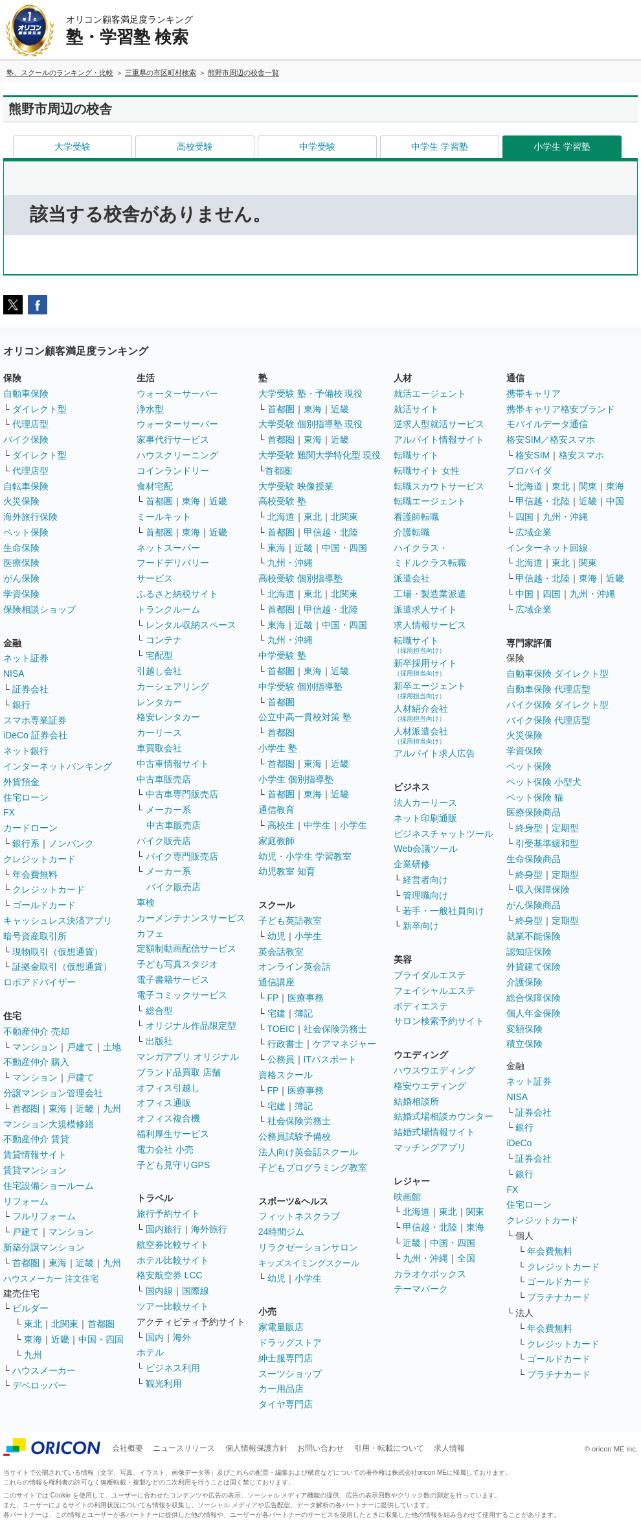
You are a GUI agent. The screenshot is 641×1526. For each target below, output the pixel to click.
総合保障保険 (533, 997)
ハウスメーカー (44, 1370)
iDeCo (519, 1143)
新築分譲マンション (44, 1247)
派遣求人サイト (425, 609)
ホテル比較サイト (173, 1260)
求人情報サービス (430, 625)
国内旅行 (164, 1229)
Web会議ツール (426, 848)
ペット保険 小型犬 (543, 782)
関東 (475, 1211)
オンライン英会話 (294, 966)
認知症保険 (529, 951)
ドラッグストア (290, 1342)
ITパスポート (330, 1059)
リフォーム (26, 1201)
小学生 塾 (277, 748)
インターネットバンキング (57, 766)
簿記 (304, 1013)
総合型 (159, 1010)
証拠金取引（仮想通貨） (62, 966)
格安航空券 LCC (170, 1275)
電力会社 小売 (165, 1149)
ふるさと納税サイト (177, 594)
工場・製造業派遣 (430, 594)
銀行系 (25, 843)
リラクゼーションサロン (308, 1247)
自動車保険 (26, 393)
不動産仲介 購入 (36, 1062)
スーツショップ (290, 1373)
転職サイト (416, 455)
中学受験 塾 (282, 655)
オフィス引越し (168, 1088)
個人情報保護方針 (256, 1448)
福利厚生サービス (173, 1134)
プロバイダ (529, 470)
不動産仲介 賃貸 (36, 1139)
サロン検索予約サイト (439, 1021)
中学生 (317, 825)
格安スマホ (581, 455)
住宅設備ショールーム (48, 1185)
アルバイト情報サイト (439, 439)
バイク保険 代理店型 (548, 720)
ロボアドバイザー (39, 982)
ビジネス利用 (173, 1368)
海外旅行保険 (30, 516)
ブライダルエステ (430, 975)
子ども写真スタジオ (177, 964)
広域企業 (533, 532)
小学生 (353, 825)
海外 (182, 1337)
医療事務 (305, 997)
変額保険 (524, 1029)
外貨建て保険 (533, 966)
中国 (615, 501)
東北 (33, 1324)
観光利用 (164, 1383)
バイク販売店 (164, 841)
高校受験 (195, 146)
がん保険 (21, 578)
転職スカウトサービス (439, 486)
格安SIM (532, 455)
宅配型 (159, 655)
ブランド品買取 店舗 (179, 1072)
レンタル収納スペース (191, 625)
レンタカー (159, 702)
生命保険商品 (533, 859)
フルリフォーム (44, 1216)
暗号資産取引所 (35, 936)
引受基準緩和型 (547, 843)
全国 (466, 1258)
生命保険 (21, 548)
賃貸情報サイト (35, 1154)
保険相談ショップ (39, 609)
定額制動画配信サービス (186, 948)
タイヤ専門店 (285, 1404)
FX (9, 812)
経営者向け (425, 880)
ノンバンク (71, 843)
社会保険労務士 (335, 1029)
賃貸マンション (35, 1170)
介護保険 (524, 982)
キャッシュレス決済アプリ (57, 920)
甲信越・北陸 (331, 532)
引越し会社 (159, 671)
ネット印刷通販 (425, 818)
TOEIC (281, 1029)
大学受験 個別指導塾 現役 (310, 424)
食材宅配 (155, 486)
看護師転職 (416, 516)
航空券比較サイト (173, 1244)
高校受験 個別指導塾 (300, 578)
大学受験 (72, 146)
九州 (112, 1108)
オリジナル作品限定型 (191, 1025)
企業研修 (412, 864)
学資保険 (21, 594)
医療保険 (21, 563)
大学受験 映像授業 (295, 486)
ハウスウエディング (434, 1070)
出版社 (159, 1041)
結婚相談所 (416, 1101)
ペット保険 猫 (534, 797)
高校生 (281, 825)
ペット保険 (26, 532)
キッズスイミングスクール (308, 1263)
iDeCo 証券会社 (35, 735)
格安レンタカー (168, 717)
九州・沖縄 (290, 563)
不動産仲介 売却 (36, 1031)
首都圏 (25, 1108)
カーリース (159, 732)
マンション (35, 1047)
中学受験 (317, 146)
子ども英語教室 (290, 920)
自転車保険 (26, 486)
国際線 (195, 1290)
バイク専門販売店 (182, 856)
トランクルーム (168, 609)
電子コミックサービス (182, 995)
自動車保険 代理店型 (548, 689)
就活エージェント (430, 393)
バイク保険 (26, 439)
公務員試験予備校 (294, 1136)
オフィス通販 (164, 1103)
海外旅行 (209, 1229)
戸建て (80, 1047)
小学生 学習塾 (562, 146)
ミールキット (164, 516)
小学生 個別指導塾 (295, 779)
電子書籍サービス (173, 979)
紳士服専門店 (285, 1358)
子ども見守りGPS (173, 1165)
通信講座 (276, 982)
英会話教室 (281, 951)
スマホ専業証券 (35, 720)
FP (273, 997)
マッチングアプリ (430, 1147)
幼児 (276, 936)
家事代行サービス (173, 439)
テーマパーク (421, 1289)
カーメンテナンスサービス (191, 918)
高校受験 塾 (282, 501)
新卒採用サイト (425, 667)
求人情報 (449, 1448)
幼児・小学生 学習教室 (305, 856)
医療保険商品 (533, 812)
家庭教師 (276, 841)
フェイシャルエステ (434, 990)
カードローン (30, 828)
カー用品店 (281, 1388)
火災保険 (21, 501)
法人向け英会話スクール (308, 1152)
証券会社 (30, 689)
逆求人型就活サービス (439, 424)
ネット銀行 (26, 750)
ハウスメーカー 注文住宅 (50, 1279)
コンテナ (164, 640)
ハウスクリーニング (177, 455)
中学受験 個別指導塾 (300, 686)
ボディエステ (421, 1006)
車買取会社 (159, 748)
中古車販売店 (164, 779)
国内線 (159, 1290)
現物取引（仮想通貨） (57, 951)
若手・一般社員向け (443, 911)
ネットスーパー (168, 548)
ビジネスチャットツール (443, 833)
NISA (14, 673)
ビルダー (30, 1308)
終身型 (529, 828)
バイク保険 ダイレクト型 (557, 704)
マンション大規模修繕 (48, 1124)
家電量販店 (281, 1327)
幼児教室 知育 (286, 871)
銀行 (21, 704)
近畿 (85, 1108)
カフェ (150, 933)
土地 (112, 1047)
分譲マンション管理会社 (53, 1093)
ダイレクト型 (39, 409)
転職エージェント (430, 501)
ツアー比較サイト (173, 1306)
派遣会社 (412, 578)
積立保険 (524, 1044)
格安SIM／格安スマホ (550, 439)
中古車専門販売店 (182, 794)
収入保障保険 (542, 889)
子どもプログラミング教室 (312, 1167)
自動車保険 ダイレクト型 (557, 673)
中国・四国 (101, 1339)
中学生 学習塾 (439, 146)
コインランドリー (173, 470)
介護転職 (412, 532)
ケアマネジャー (344, 1044)
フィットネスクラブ (299, 1216)
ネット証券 (26, 658)
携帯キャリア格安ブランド (560, 409)
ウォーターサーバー (177, 393)
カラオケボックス (430, 1274)
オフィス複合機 (168, 1118)
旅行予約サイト (168, 1213)
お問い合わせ (320, 1448)
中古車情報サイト (173, 763)
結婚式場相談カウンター (443, 1116)
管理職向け (425, 895)
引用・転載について (389, 1448)
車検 (146, 902)
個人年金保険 (533, 1013)
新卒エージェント (430, 690)
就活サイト (416, 409)
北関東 (64, 1324)
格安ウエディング (430, 1086)
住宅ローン (26, 797)
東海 (58, 1108)
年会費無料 (35, 874)
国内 (155, 1337)
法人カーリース (425, 802)
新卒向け (421, 926)
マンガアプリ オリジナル (188, 1056)
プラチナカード (558, 1297)
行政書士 (285, 1044)
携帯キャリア (533, 393)
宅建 (276, 1013)
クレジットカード (39, 859)
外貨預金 (21, 782)
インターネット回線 (547, 548)
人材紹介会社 (421, 712)
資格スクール (285, 1075)
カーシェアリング (173, 686)
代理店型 (30, 424)
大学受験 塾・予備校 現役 (310, 393)
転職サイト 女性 (427, 470)
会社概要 (127, 1448)
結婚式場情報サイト (434, 1132)
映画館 (407, 1196)
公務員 (281, 1059)
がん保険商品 (533, 905)
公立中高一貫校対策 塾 (305, 717)
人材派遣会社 (421, 735)
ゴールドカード (44, 905)
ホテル (150, 1352)
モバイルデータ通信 (547, 424)
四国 (524, 516)
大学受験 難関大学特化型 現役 (319, 455)
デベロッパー (39, 1385)
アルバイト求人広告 (434, 753)
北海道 (281, 516)
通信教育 (276, 809)
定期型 (565, 828)
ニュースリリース (184, 1448)
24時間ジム (281, 1232)
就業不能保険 (533, 936)
